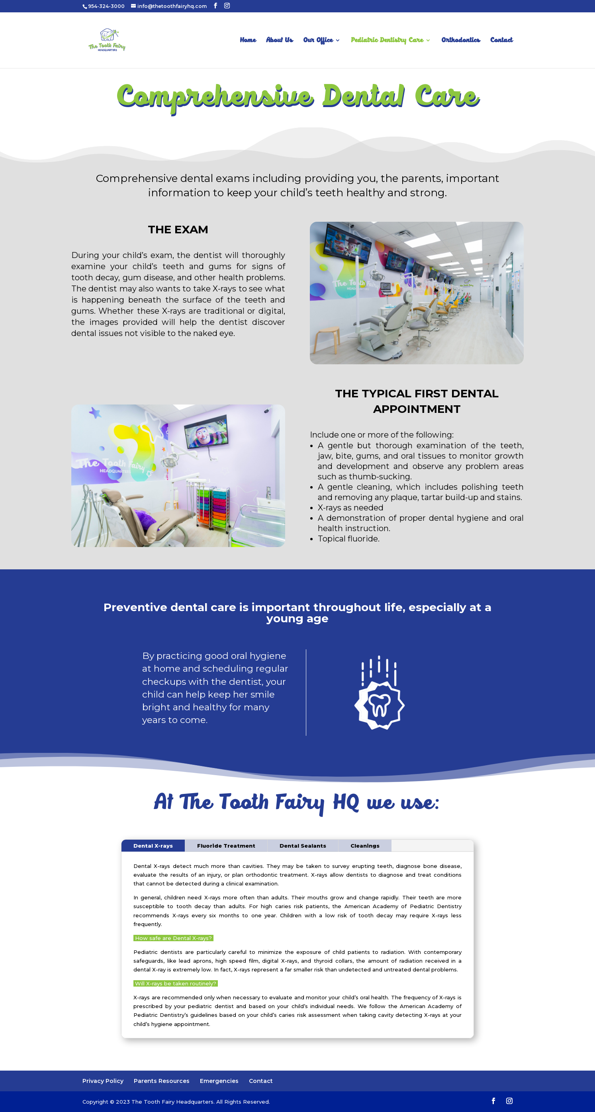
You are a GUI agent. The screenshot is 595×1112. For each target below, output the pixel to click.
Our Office (318, 41)
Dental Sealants (303, 845)
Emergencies (219, 1081)
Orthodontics (461, 41)
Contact (502, 41)
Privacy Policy (102, 1081)
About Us (279, 41)
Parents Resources (162, 1081)
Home (248, 41)
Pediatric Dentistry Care (387, 41)
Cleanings (365, 845)
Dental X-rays (153, 845)
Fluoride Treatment (226, 845)
